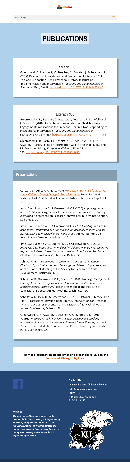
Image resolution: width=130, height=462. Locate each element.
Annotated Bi (54, 358)
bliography (70, 358)
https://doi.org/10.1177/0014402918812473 (53, 152)
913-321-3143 (77, 400)
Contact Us (75, 380)
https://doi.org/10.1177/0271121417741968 (79, 134)
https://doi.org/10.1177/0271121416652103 (76, 87)
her (79, 358)
